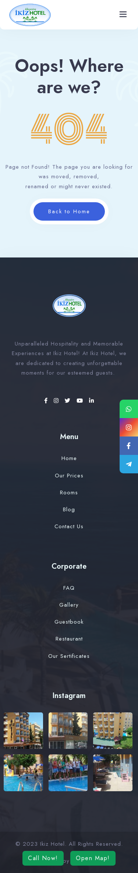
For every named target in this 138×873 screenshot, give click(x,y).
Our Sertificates (69, 656)
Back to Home (69, 211)
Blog (69, 509)
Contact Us (69, 526)
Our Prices (69, 475)
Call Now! (43, 858)
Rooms (69, 492)
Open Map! (93, 858)
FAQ (69, 588)
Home (69, 458)
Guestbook (69, 622)
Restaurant (69, 639)
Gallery (69, 605)
